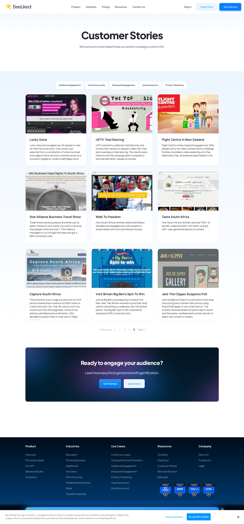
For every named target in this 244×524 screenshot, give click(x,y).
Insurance (71, 471)
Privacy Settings (174, 516)
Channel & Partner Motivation (127, 460)
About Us (204, 454)
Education (71, 454)
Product (75, 6)
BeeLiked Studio (34, 471)
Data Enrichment (120, 488)
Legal (202, 465)
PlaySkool (163, 460)
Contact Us (138, 6)
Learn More (206, 6)
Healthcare (72, 465)
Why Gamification (167, 471)
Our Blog (162, 454)
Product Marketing (174, 85)
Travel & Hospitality (76, 493)
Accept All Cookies (199, 516)
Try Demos (31, 477)
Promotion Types (34, 460)
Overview (30, 454)
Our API (29, 465)
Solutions (91, 6)
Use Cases (118, 446)
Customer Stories (167, 465)
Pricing (105, 6)
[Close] (238, 517)
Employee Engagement (123, 85)
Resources (121, 6)
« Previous (104, 330)
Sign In (187, 6)
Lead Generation (150, 85)
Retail (69, 488)
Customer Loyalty (96, 85)
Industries (72, 446)
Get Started (230, 6)
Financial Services (76, 460)
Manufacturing (74, 477)
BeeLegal (163, 477)
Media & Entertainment (78, 482)
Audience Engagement (70, 85)
